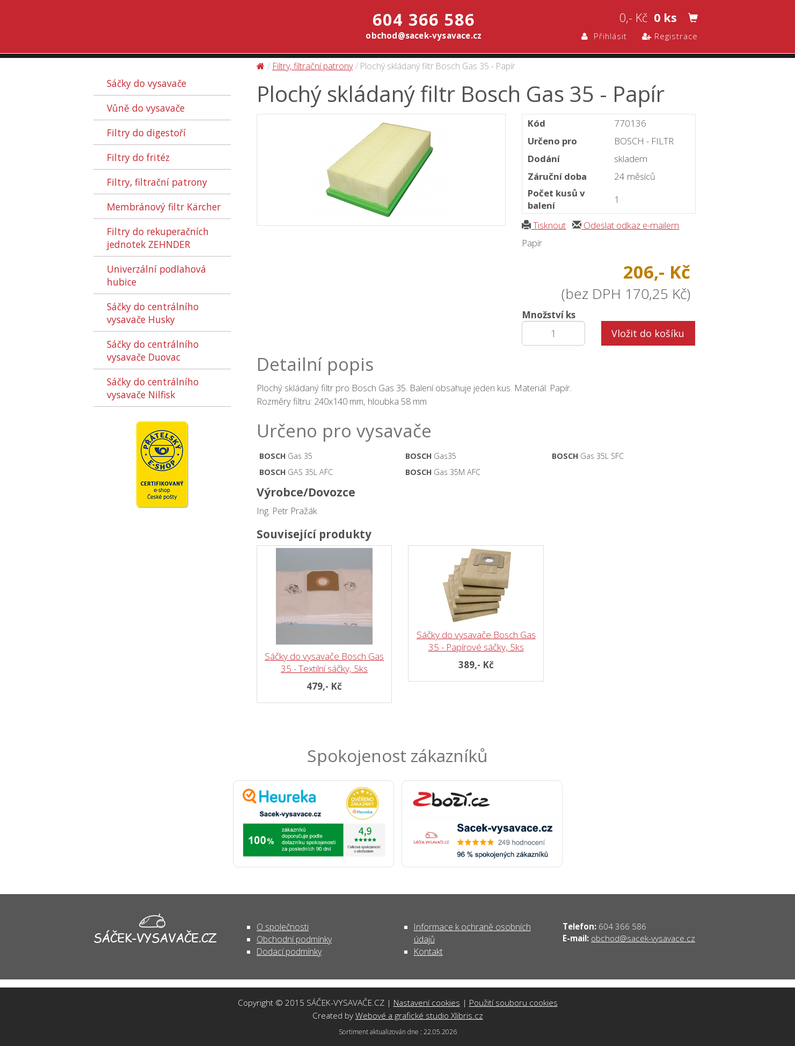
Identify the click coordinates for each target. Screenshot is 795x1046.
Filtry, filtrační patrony (157, 181)
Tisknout (544, 225)
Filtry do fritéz (138, 157)
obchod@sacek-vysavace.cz (643, 938)
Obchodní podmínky (294, 939)
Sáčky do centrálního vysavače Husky (153, 313)
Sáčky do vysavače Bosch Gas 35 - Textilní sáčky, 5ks (324, 662)
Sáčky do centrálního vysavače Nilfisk (153, 388)
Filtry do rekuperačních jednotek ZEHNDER (158, 238)
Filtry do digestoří (146, 132)
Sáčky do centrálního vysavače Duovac (153, 350)
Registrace (670, 36)
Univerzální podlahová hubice (156, 275)
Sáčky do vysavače (146, 83)
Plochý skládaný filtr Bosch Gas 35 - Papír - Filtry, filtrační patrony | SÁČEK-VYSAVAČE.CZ (206, 28)
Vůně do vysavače (146, 107)
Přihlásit (604, 36)
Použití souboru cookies (513, 1002)
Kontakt (428, 951)
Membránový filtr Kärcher (164, 206)
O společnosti (283, 927)
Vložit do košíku (647, 333)
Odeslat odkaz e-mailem (625, 225)
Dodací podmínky (289, 951)
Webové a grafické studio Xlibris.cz (419, 1015)
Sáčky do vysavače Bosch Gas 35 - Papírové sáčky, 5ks (476, 640)
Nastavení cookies (426, 1002)
